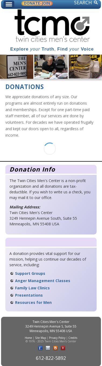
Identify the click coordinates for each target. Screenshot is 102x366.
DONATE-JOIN (37, 3)
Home (28, 338)
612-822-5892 (51, 358)
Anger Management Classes (42, 280)
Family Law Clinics (32, 287)
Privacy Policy (57, 338)
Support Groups (30, 273)
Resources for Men (33, 302)
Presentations (29, 295)
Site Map (40, 338)
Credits (72, 338)
